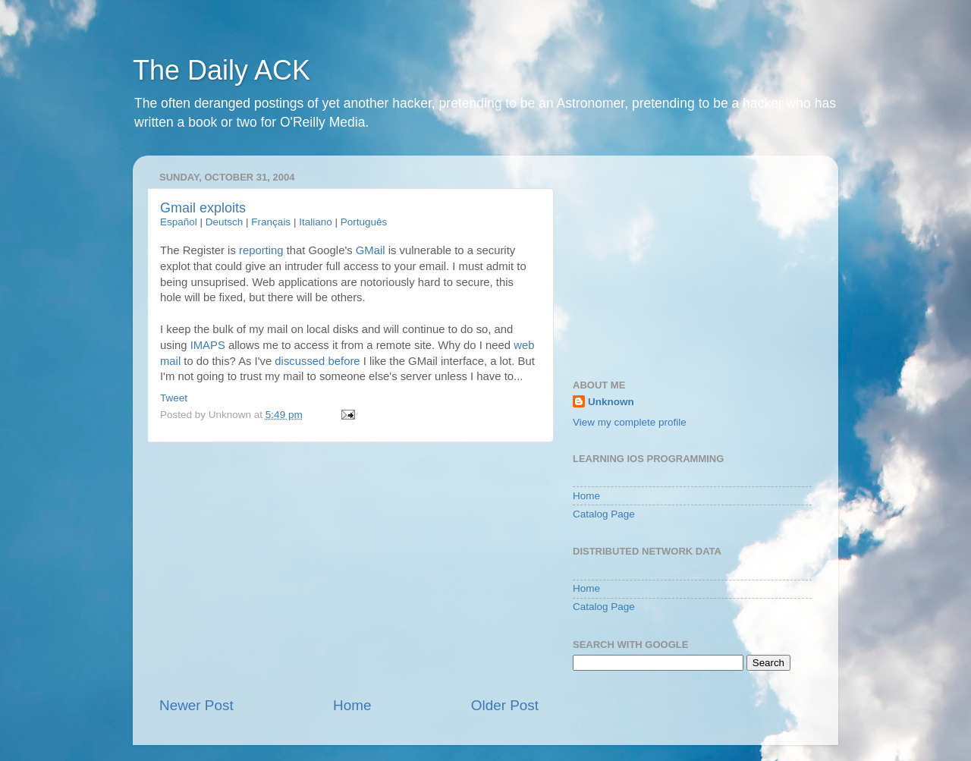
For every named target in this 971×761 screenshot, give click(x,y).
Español (178, 222)
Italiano (315, 222)
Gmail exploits (203, 207)
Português (364, 222)
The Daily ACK (221, 70)
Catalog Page (604, 514)
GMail (370, 250)
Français (271, 222)
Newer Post (196, 705)
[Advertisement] (349, 569)
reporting (261, 250)
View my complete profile (630, 422)
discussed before (317, 361)
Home (352, 705)
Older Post (505, 705)
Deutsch (225, 222)
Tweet (173, 398)
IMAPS (207, 345)
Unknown (611, 401)
